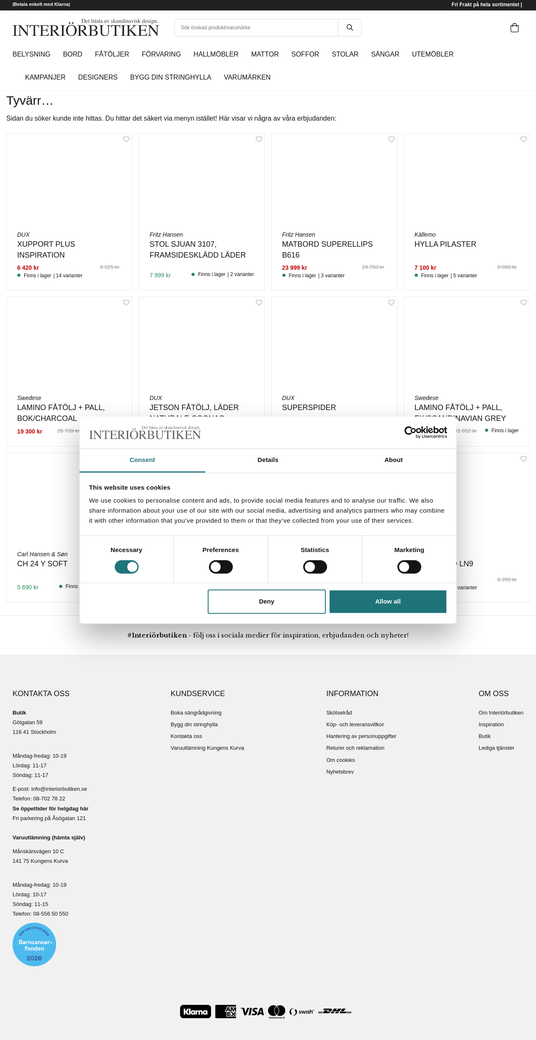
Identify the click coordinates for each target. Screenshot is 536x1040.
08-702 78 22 (49, 798)
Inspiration (491, 724)
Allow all (388, 601)
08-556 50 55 (49, 914)
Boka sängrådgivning (196, 713)
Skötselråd (339, 713)
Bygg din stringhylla (194, 724)
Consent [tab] (142, 460)
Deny (266, 601)
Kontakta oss (186, 736)
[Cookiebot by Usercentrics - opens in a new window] (410, 432)
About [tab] (393, 460)
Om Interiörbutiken (501, 713)
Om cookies (340, 760)
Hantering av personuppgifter (361, 736)
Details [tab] (268, 460)
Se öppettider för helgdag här (50, 808)
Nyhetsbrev (340, 772)
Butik (485, 736)
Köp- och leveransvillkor (355, 724)
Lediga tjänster (496, 748)
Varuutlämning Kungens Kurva (207, 748)
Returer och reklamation (355, 748)
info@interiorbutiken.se (59, 789)
